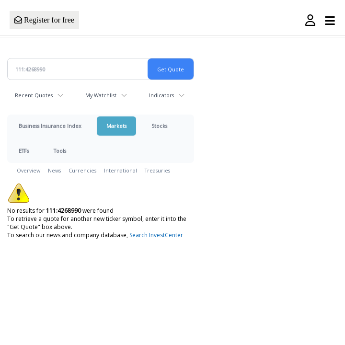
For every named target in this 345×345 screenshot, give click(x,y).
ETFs (24, 150)
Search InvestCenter (156, 235)
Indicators (161, 95)
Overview (28, 170)
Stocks (159, 125)
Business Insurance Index (50, 125)
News (54, 170)
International (120, 170)
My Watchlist (100, 95)
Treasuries (157, 170)
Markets (116, 125)
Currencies (82, 170)
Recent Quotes (34, 95)
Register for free (44, 20)
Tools (60, 150)
